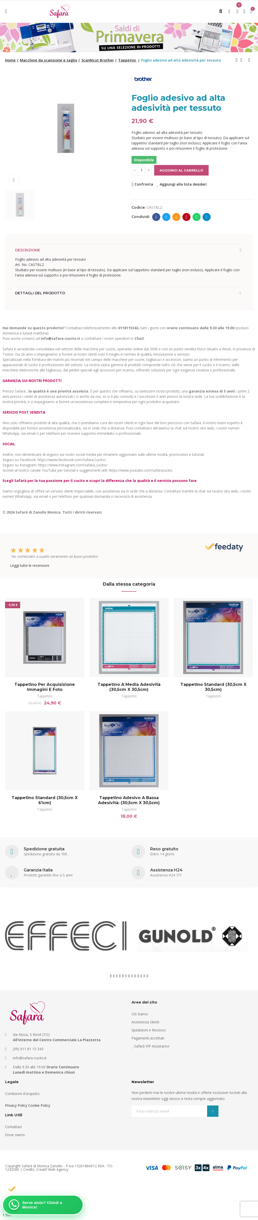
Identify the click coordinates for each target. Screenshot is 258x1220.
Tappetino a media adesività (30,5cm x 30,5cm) (129, 687)
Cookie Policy (39, 1105)
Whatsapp (197, 217)
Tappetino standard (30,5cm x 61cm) (45, 800)
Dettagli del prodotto (40, 293)
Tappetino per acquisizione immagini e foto (44, 687)
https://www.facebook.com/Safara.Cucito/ (72, 459)
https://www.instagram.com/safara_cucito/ (72, 465)
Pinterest (186, 217)
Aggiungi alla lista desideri (183, 184)
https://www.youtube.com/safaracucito (140, 470)
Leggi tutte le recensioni (29, 565)
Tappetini (44, 696)
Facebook (156, 217)
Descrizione (27, 250)
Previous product (236, 60)
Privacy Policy (16, 1105)
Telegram (207, 217)
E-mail (176, 217)
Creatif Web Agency (52, 1169)
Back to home (242, 60)
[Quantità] (142, 170)
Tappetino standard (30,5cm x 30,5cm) (213, 687)
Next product (249, 60)
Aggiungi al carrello (181, 170)
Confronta (144, 184)
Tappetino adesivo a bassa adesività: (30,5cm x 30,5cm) (129, 800)
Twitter (166, 217)
